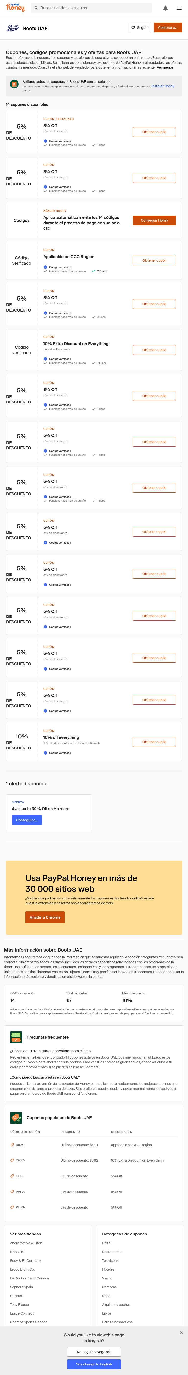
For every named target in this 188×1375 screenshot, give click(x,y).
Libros (107, 1313)
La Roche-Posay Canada (29, 1278)
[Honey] (15, 8)
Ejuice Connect (22, 1313)
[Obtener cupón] (154, 132)
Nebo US (17, 1252)
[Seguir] (139, 27)
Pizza (106, 1243)
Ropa (106, 1296)
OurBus (16, 1296)
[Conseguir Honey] (154, 220)
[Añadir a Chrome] (45, 917)
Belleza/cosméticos (117, 1322)
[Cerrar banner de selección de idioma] (181, 1332)
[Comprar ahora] (168, 27)
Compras (109, 1287)
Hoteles (108, 1269)
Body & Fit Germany (25, 1260)
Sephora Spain (21, 1287)
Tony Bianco (19, 1304)
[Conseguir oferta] (27, 820)
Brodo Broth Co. (22, 1269)
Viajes (106, 1278)
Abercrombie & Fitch (26, 1243)
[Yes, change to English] (94, 1364)
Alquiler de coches (116, 1304)
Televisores (110, 1260)
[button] (179, 8)
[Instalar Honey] (163, 86)
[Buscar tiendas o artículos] (91, 8)
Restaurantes (112, 1252)
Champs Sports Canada (28, 1322)
